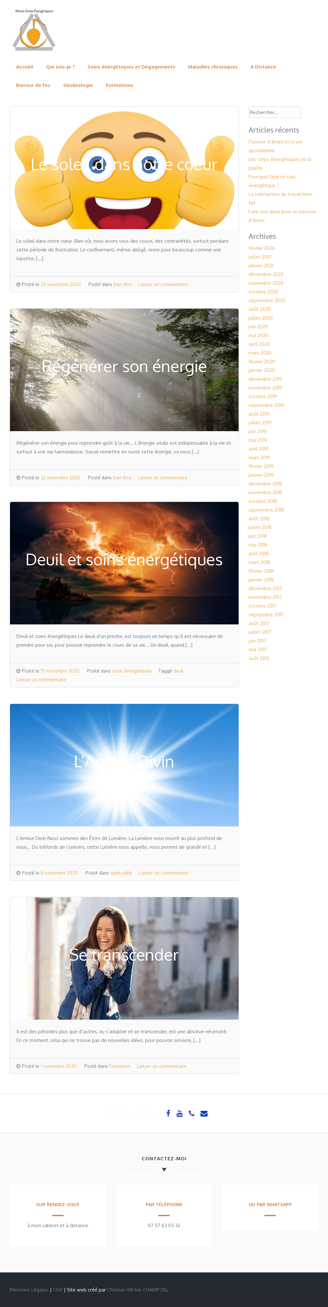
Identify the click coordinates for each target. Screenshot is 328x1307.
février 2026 (262, 248)
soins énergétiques (132, 671)
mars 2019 (259, 457)
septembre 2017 (266, 614)
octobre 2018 (263, 501)
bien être (122, 284)
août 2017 (259, 623)
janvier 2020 (262, 370)
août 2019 (259, 414)
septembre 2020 (267, 300)
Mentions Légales (29, 1290)
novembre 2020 (266, 283)
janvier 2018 (261, 580)
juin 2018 (258, 536)
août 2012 (259, 658)
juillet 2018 (260, 527)
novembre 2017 (265, 597)
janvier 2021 (261, 265)
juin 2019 (258, 431)
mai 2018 (258, 545)
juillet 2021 (260, 257)
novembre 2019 (265, 388)
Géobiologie (78, 85)
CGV (57, 1290)
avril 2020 (259, 344)
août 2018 (259, 518)
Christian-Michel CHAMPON (137, 1290)
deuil (178, 671)
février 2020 (262, 361)
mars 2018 (259, 562)
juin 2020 (258, 327)
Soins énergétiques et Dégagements (131, 67)
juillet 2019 (260, 423)
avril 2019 (259, 449)
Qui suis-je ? (60, 67)
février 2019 (261, 466)
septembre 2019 (266, 405)
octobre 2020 (263, 292)
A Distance (263, 67)
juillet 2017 (260, 632)
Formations (119, 85)
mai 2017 (258, 649)
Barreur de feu (33, 85)
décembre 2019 (265, 379)
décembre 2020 (266, 274)
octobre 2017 (263, 606)
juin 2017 (257, 641)
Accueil (24, 67)
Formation (119, 1066)
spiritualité (121, 873)
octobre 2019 (263, 396)
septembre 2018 (266, 510)
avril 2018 (259, 553)
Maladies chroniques (213, 67)
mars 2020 (260, 353)
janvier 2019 (261, 475)
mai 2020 (259, 335)
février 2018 (261, 571)
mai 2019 (258, 440)
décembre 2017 (265, 588)
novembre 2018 (265, 492)
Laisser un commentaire (163, 284)
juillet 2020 (261, 318)
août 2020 (260, 309)
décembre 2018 (265, 484)
